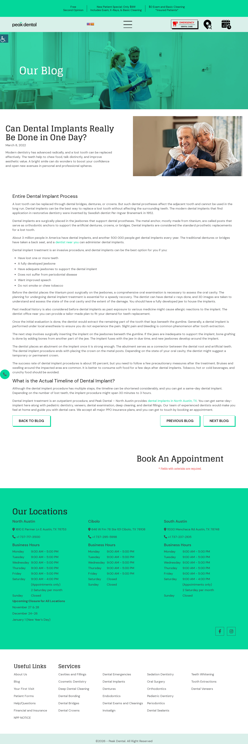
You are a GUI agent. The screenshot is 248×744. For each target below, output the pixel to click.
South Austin (175, 521)
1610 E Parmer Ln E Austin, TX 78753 (39, 529)
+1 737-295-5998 (102, 537)
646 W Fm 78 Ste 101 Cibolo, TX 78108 (116, 529)
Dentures (109, 689)
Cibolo (94, 521)
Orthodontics (156, 689)
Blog (17, 681)
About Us (20, 674)
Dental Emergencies (117, 674)
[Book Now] (226, 24)
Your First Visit (24, 689)
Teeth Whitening (202, 674)
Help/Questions (25, 703)
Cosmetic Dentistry (72, 681)
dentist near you (67, 242)
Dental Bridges (68, 703)
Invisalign (109, 710)
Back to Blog (31, 421)
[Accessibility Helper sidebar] (4, 38)
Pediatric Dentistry (160, 696)
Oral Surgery (156, 681)
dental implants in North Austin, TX (172, 401)
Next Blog (219, 421)
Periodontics (156, 703)
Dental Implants (114, 681)
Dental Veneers (202, 689)
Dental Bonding (69, 696)
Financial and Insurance (30, 710)
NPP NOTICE (22, 718)
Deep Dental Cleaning (73, 689)
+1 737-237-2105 (178, 537)
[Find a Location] (208, 24)
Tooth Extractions (203, 681)
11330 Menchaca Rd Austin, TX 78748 (191, 529)
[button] (219, 631)
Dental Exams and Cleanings (123, 703)
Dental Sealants (158, 710)
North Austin (23, 521)
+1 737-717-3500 (26, 537)
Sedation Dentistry (160, 674)
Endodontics (112, 696)
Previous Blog (180, 421)
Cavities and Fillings (72, 674)
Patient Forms (24, 696)
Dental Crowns (69, 710)
